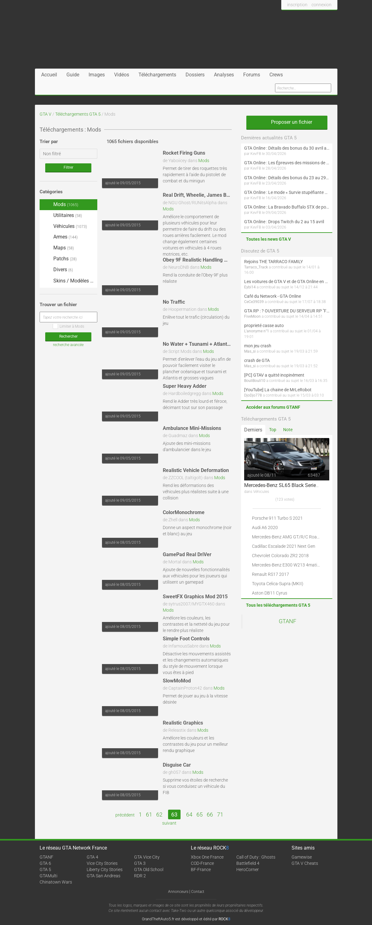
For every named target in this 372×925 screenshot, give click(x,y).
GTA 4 (92, 857)
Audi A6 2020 (265, 527)
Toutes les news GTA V (268, 239)
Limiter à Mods (68, 326)
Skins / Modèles (68, 281)
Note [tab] (287, 429)
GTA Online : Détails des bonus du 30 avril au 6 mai (286, 148)
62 (159, 814)
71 (220, 814)
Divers (58, 270)
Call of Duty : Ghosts (255, 857)
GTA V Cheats (305, 863)
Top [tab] (272, 429)
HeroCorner (247, 869)
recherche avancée (68, 345)
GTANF (287, 621)
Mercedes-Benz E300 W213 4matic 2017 (291, 564)
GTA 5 (45, 869)
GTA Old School (148, 869)
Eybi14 (250, 287)
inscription (297, 4)
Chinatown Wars (56, 881)
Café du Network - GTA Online (272, 296)
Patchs (60, 259)
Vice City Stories (102, 863)
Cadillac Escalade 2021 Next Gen (283, 546)
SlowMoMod (177, 681)
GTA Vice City (147, 857)
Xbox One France (207, 857)
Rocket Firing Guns (184, 153)
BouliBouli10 (254, 380)
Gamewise (302, 857)
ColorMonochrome (184, 512)
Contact (197, 891)
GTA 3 (140, 863)
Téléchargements (157, 75)
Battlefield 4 (247, 863)
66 (210, 814)
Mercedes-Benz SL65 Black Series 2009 (287, 485)
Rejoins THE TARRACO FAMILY (273, 261)
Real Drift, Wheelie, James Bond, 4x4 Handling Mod (220, 195)
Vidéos (121, 75)
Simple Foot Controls (186, 639)
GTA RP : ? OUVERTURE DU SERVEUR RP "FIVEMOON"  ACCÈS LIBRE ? (286, 310)
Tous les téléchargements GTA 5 (278, 605)
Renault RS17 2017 (270, 574)
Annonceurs (178, 891)
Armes (60, 237)
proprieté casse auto (264, 325)
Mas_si (250, 351)
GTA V (45, 114)
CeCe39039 (254, 302)
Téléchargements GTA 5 (78, 114)
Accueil (49, 75)
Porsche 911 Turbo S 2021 (277, 518)
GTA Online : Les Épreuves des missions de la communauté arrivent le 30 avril (286, 162)
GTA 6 (45, 863)
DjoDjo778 (253, 395)
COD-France (202, 863)
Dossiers (195, 75)
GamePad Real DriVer (187, 554)
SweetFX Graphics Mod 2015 (195, 597)
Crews (276, 75)
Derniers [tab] (253, 430)
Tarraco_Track (256, 267)
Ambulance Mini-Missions (192, 428)
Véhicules (65, 226)
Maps (58, 248)
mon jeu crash (257, 345)
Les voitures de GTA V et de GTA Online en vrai (286, 281)
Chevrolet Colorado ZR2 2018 (280, 555)
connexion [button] (321, 4)
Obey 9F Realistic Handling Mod (198, 260)
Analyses (224, 75)
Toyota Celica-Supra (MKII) (277, 583)
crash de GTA (257, 360)
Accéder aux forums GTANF (273, 407)
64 (189, 814)
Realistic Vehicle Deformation (196, 470)
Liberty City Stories (105, 869)
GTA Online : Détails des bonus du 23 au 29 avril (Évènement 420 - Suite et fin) (286, 177)
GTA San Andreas (103, 875)
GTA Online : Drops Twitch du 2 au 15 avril (284, 221)
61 (149, 814)
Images (97, 75)
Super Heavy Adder (184, 386)
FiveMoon (252, 316)
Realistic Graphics (183, 723)
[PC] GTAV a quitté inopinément (274, 375)
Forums (251, 75)
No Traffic (174, 302)
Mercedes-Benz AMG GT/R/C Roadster (289, 536)
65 (199, 814)
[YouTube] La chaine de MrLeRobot (278, 389)
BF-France (201, 869)
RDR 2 (140, 875)
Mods (203, 160)
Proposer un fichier (287, 122)
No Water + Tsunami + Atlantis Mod (202, 344)
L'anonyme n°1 (256, 331)
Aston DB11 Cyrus (269, 592)
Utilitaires (62, 215)
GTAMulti (48, 875)
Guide (72, 75)
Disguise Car (177, 765)
